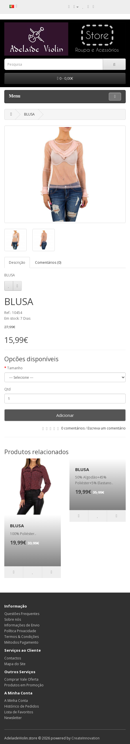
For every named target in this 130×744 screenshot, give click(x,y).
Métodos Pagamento (21, 642)
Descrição (17, 262)
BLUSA (29, 114)
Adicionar (65, 415)
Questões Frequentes (21, 613)
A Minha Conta (16, 700)
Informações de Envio (22, 625)
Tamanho (15, 368)
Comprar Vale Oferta (21, 679)
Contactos (12, 658)
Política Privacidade (20, 630)
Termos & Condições (21, 636)
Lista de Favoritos (18, 712)
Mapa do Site (15, 663)
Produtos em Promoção (24, 685)
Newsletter (13, 717)
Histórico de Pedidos (21, 706)
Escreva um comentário (107, 428)
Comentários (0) (48, 262)
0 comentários (73, 428)
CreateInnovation (85, 738)
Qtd (7, 389)
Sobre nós (12, 619)
